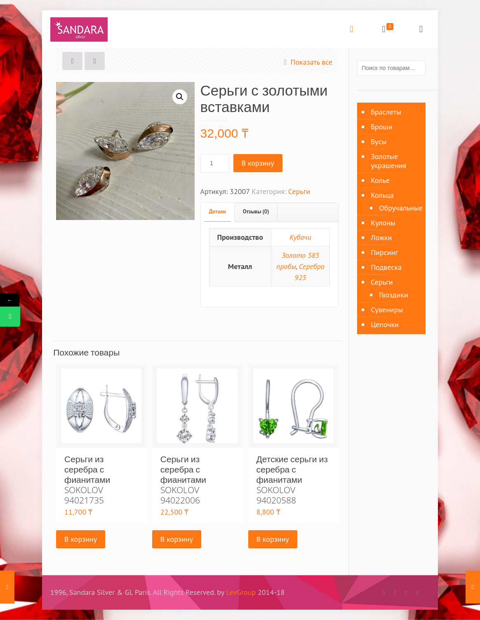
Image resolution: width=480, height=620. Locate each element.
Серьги (299, 191)
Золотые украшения (388, 161)
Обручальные (398, 208)
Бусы (378, 141)
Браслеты (386, 112)
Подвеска (386, 267)
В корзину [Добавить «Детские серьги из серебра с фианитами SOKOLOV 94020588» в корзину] (272, 539)
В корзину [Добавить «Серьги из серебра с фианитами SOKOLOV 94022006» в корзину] (176, 539)
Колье (380, 180)
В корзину (258, 163)
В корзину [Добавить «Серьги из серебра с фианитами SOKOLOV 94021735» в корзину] (80, 539)
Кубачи (300, 237)
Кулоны (383, 222)
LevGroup (241, 592)
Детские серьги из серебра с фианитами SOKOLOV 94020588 (292, 479)
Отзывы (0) (256, 211)
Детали (217, 211)
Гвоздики (393, 294)
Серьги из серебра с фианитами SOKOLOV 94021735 (87, 479)
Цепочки (385, 324)
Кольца (382, 195)
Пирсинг (384, 252)
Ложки (381, 237)
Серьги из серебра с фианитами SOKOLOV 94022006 (183, 479)
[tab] (218, 212)
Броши (381, 126)
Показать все (306, 62)
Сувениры (387, 309)
